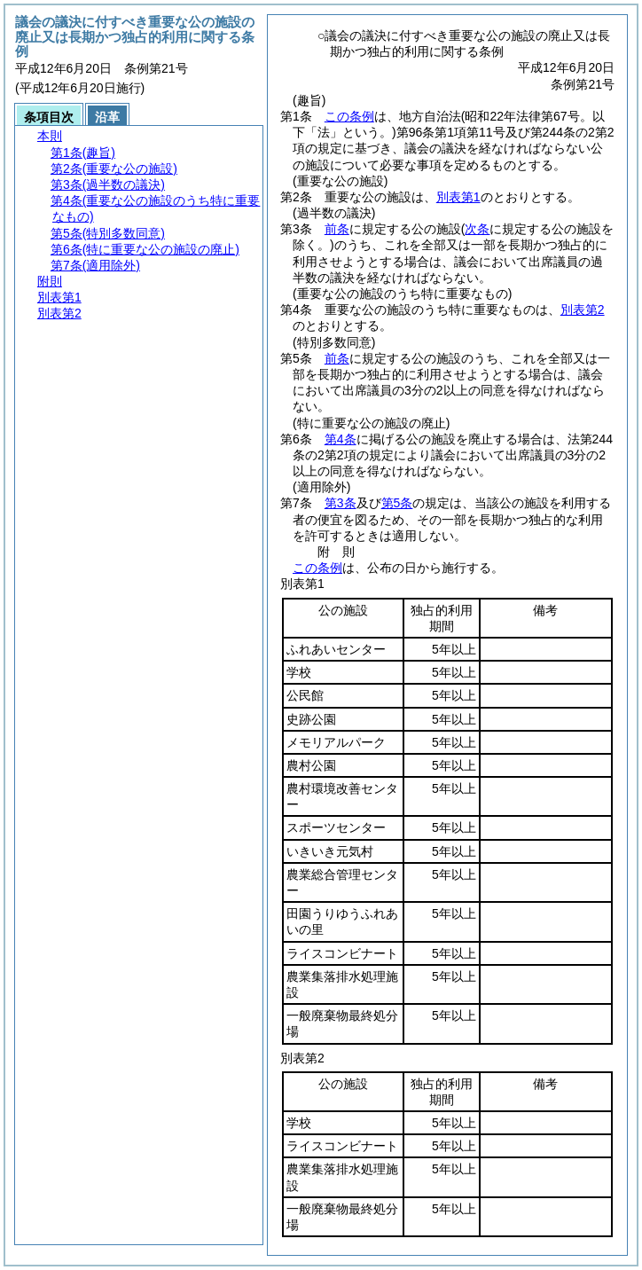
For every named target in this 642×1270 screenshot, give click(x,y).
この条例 (349, 116)
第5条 (397, 503)
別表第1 (458, 197)
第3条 (340, 503)
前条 (337, 229)
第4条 (340, 439)
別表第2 (582, 309)
